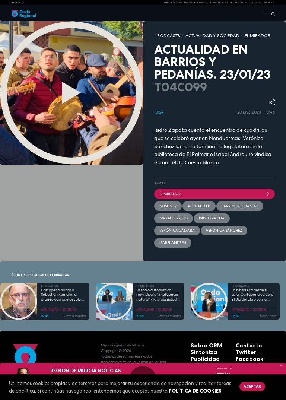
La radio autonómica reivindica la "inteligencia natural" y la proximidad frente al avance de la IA (157, 270)
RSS (239, 348)
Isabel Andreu (169, 219)
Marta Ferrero (257, 200)
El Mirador (214, 190)
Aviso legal (201, 354)
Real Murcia (236, 2)
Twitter (243, 326)
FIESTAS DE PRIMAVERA (196, 2)
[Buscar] (271, 13)
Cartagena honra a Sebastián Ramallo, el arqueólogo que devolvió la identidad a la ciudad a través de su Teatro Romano (62, 270)
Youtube (244, 342)
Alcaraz (269, 2)
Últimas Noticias (219, 2)
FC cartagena (253, 2)
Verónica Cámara (200, 210)
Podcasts (164, 34)
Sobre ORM (201, 320)
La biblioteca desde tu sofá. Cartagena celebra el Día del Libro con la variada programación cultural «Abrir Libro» (252, 270)
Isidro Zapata (168, 210)
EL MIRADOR (227, 34)
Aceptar (248, 385)
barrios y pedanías (222, 200)
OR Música (223, 373)
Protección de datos (210, 348)
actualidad (190, 200)
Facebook (245, 331)
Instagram (246, 337)
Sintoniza (200, 326)
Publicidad (201, 331)
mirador (165, 200)
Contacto (245, 320)
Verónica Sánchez (237, 210)
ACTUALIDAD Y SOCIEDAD (195, 34)
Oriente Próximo (173, 2)
